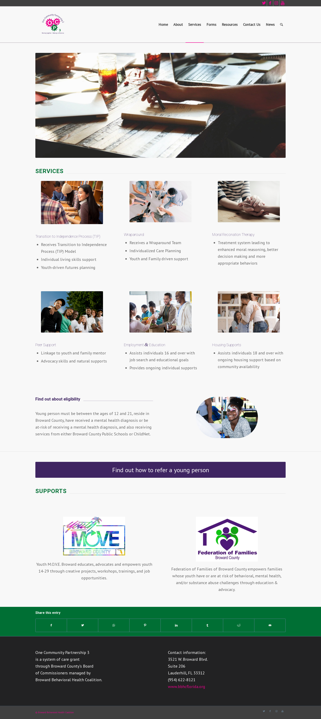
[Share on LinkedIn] (176, 625)
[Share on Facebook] (51, 625)
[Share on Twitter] (82, 625)
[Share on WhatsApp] (113, 625)
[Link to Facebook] (270, 3)
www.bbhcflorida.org (186, 686)
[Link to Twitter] (264, 3)
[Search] (281, 24)
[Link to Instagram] (276, 3)
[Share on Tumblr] (207, 625)
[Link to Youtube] (282, 3)
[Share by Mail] (269, 625)
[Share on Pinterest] (144, 625)
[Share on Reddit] (238, 625)
